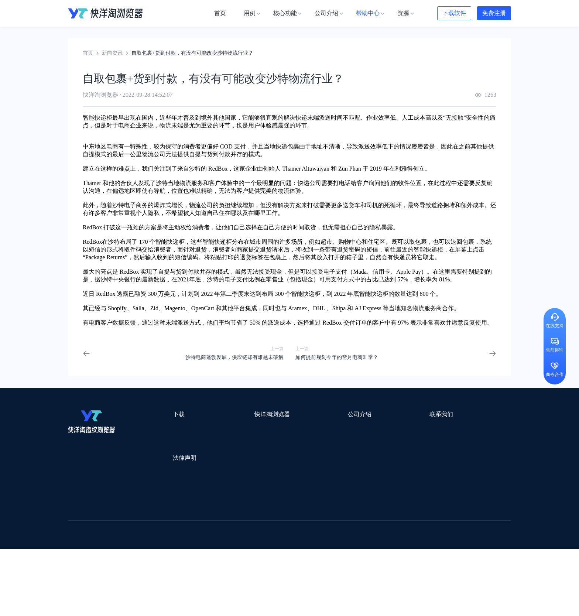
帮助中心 (291, 454)
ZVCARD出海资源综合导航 (99, 568)
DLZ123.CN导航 (434, 511)
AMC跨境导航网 (378, 559)
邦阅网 (311, 530)
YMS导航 (250, 540)
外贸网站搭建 (181, 520)
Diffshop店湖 (387, 540)
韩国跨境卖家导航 (205, 549)
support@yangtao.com (385, 428)
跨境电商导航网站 (227, 520)
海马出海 (220, 540)
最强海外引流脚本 (298, 559)
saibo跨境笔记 (283, 511)
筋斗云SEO (360, 549)
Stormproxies (146, 511)
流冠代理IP (211, 511)
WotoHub (179, 511)
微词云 (75, 540)
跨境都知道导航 (388, 511)
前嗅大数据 (427, 530)
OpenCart (202, 308)
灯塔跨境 (421, 520)
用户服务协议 (163, 473)
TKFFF (390, 549)
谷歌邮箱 (281, 540)
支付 (240, 146)
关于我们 (291, 428)
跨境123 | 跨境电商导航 (94, 520)
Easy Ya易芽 (456, 549)
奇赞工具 (339, 559)
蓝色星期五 (454, 520)
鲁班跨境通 (81, 530)
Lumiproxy (320, 511)
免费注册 (494, 13)
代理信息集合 (228, 454)
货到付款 (218, 154)
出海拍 (257, 530)
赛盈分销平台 (341, 520)
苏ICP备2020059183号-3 (349, 602)
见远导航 (164, 549)
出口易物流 (143, 520)
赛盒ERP (284, 530)
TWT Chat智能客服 (351, 568)
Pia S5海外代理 (384, 520)
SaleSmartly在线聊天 (209, 568)
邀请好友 (223, 467)
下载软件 (454, 13)
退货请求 (272, 249)
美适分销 (103, 540)
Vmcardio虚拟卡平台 (264, 568)
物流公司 (227, 559)
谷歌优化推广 (128, 549)
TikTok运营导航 (86, 549)
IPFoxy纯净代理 (158, 568)
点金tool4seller (273, 520)
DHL (319, 308)
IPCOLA (112, 511)
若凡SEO (258, 559)
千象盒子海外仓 (192, 530)
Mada (359, 271)
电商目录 (327, 549)
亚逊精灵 (394, 530)
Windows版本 (163, 441)
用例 (218, 428)
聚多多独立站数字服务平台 (332, 540)
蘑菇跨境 (451, 540)
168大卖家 (417, 559)
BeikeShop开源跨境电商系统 (176, 559)
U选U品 (308, 520)
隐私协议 (158, 486)
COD (226, 146)
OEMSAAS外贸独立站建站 (133, 530)
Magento (174, 308)
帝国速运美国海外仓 (177, 540)
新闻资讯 (112, 53)
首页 (88, 53)
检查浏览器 (226, 441)
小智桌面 (124, 559)
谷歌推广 (133, 540)
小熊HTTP (309, 568)
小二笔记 (364, 530)
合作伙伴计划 (296, 467)
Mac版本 (158, 428)
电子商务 (136, 205)
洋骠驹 (336, 530)
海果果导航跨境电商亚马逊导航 (271, 549)
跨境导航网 (420, 549)
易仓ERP (230, 530)
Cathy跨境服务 (466, 530)
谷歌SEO (421, 540)
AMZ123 (351, 511)
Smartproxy (246, 511)
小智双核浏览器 (86, 559)
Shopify (117, 308)
